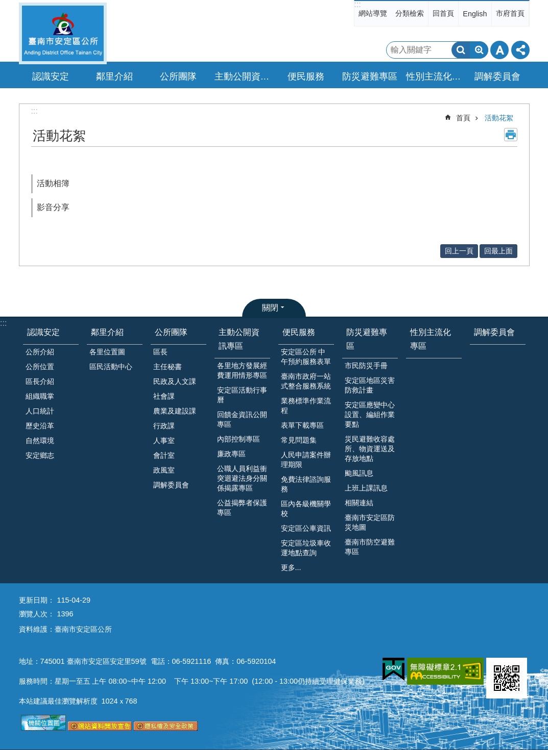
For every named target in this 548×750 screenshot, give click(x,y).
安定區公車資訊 (306, 528)
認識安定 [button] (50, 76)
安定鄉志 (40, 455)
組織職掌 (40, 396)
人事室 (164, 440)
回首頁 (443, 13)
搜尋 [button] (460, 50)
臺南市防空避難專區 (370, 547)
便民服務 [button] (306, 76)
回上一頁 (459, 251)
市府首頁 (510, 13)
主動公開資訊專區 (239, 339)
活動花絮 (499, 118)
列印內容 (510, 134)
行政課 (164, 426)
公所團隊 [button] (178, 76)
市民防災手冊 (366, 365)
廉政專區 (231, 454)
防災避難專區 (366, 339)
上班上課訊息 (366, 488)
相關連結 (359, 503)
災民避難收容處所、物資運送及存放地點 (370, 448)
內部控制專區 (238, 439)
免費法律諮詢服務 (306, 484)
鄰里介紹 (107, 332)
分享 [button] (520, 50)
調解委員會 (497, 76)
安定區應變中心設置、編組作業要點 (370, 414)
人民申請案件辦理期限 (306, 460)
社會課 (164, 396)
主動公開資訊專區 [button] (244, 76)
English (475, 14)
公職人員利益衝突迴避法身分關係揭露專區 (242, 478)
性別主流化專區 (435, 76)
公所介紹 (40, 352)
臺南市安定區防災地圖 (370, 522)
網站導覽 (373, 13)
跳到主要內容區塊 (5, 5)
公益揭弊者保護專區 (242, 507)
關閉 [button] (270, 307)
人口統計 (40, 411)
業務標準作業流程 (306, 406)
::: (357, 4)
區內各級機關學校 (306, 509)
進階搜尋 (479, 50)
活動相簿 (53, 183)
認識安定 (43, 332)
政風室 (164, 470)
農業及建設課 (174, 411)
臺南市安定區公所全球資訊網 (63, 33)
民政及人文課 (174, 381)
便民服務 (298, 332)
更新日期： (37, 600)
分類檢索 (409, 13)
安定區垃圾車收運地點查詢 (306, 548)
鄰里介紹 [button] (114, 76)
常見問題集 (299, 440)
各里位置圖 (107, 352)
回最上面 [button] (498, 251)
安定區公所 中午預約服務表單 (306, 357)
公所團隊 (171, 332)
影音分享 (53, 207)
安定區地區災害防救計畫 (370, 385)
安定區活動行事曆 (242, 395)
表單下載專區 (302, 425)
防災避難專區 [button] (369, 76)
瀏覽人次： (37, 614)
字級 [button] (499, 50)
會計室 (164, 455)
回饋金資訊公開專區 (242, 419)
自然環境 (40, 440)
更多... (291, 567)
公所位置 (40, 367)
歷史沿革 (40, 426)
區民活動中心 (110, 367)
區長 (160, 352)
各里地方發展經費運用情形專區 (242, 370)
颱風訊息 (359, 473)
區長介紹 (40, 381)
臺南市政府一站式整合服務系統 (306, 381)
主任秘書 (167, 367)
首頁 (463, 118)
